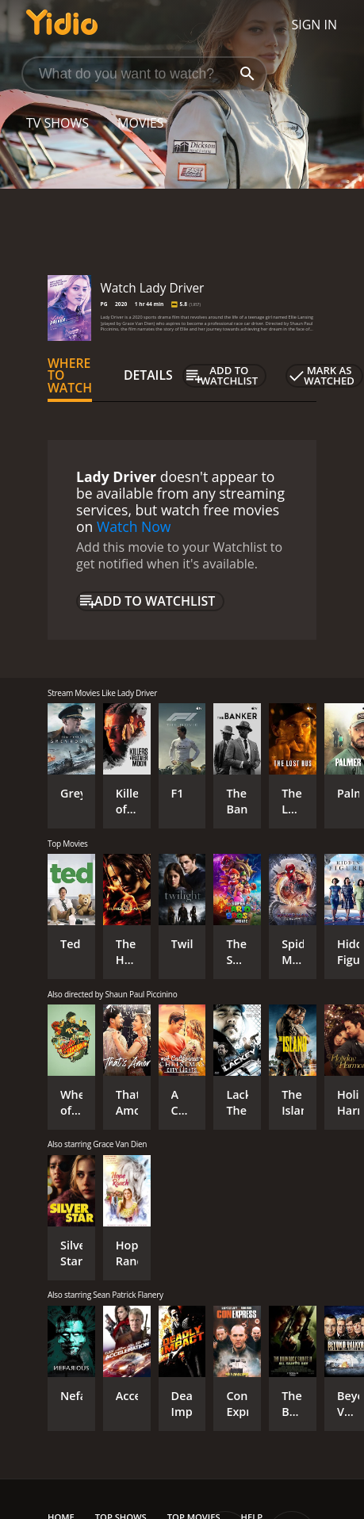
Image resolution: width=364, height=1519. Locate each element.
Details (148, 375)
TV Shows (57, 123)
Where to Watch (70, 375)
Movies (140, 123)
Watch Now (134, 526)
